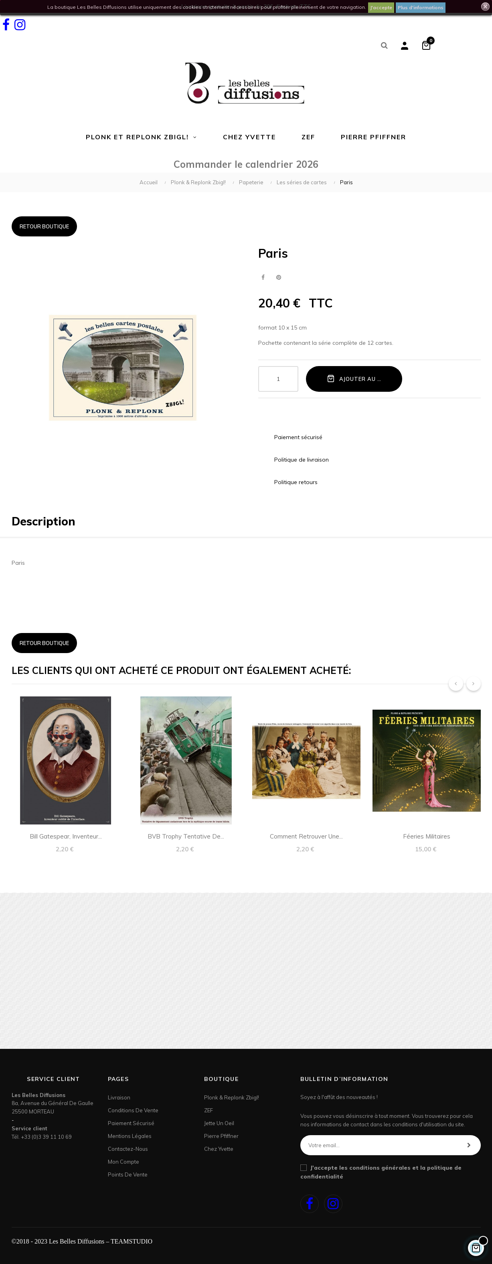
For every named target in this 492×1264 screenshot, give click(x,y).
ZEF (208, 1110)
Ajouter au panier (362, 378)
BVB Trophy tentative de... (186, 836)
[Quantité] (278, 379)
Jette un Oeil (219, 1123)
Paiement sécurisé (131, 1123)
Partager (263, 278)
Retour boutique (44, 226)
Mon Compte (123, 1161)
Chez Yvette (218, 1149)
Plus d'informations (420, 7)
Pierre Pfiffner (221, 1136)
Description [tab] (43, 521)
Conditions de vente (133, 1110)
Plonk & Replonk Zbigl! (231, 1097)
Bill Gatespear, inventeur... (66, 836)
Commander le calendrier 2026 (246, 164)
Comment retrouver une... (306, 836)
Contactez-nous (128, 1149)
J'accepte (381, 7)
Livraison (119, 1097)
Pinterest (279, 278)
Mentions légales (130, 1136)
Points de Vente (128, 1174)
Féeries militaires (426, 836)
